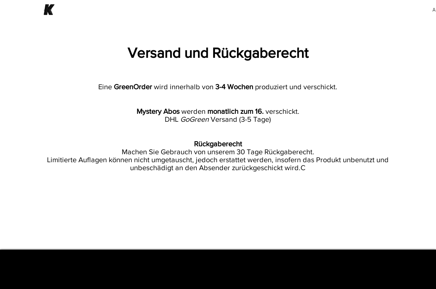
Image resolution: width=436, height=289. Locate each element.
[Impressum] (218, 269)
